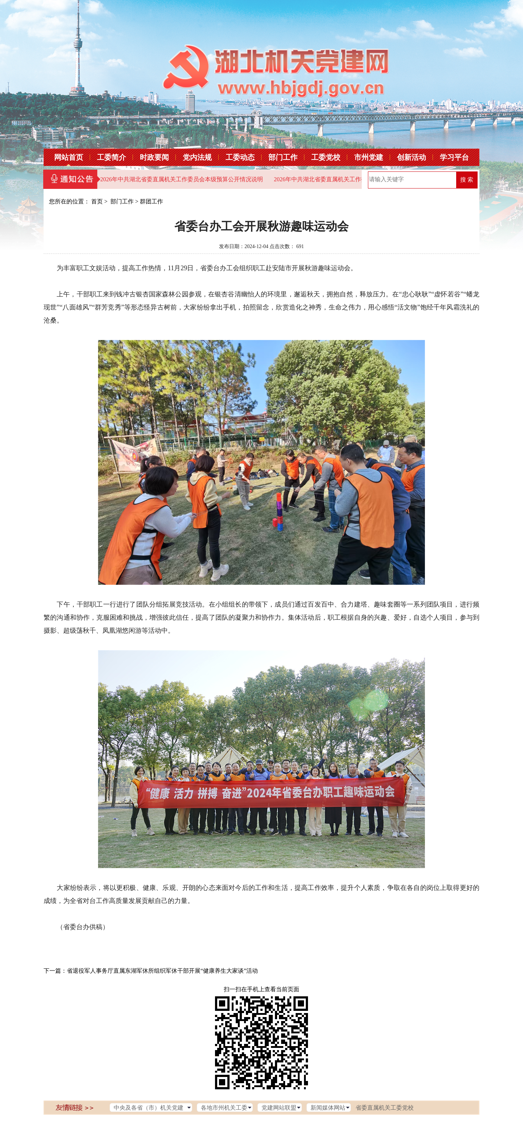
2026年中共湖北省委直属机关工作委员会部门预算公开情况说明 (355, 179)
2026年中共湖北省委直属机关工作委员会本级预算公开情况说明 (181, 179)
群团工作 (151, 201)
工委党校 (325, 157)
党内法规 (197, 157)
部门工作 (282, 157)
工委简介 (111, 157)
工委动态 (240, 157)
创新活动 (411, 157)
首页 (97, 201)
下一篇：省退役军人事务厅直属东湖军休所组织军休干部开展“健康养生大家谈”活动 (151, 971)
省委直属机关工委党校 (385, 1108)
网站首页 (68, 157)
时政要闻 (154, 157)
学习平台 (454, 157)
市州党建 (368, 157)
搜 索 (466, 180)
